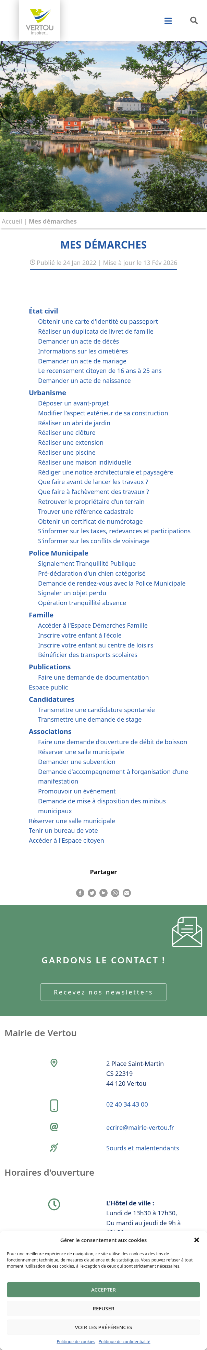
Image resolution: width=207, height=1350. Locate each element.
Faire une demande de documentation (93, 677)
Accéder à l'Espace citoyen (66, 840)
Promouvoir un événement (76, 791)
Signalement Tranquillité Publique (87, 563)
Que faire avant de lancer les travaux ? (93, 482)
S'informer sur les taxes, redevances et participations (114, 531)
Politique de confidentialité (124, 1342)
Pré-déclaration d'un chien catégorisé (92, 573)
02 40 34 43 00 (127, 1104)
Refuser (103, 1308)
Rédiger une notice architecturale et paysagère (105, 472)
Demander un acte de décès (78, 341)
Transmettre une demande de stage (90, 719)
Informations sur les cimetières (83, 351)
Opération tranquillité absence (82, 603)
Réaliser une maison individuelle (85, 462)
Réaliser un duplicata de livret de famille (96, 331)
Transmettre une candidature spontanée (96, 710)
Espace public (48, 687)
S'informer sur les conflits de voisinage (94, 541)
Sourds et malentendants (142, 1148)
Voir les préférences (103, 1327)
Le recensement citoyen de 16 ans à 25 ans (100, 370)
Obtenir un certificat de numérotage (90, 521)
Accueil (12, 221)
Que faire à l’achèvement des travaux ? (93, 491)
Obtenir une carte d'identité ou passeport (98, 321)
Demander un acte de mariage (82, 361)
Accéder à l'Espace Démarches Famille (93, 625)
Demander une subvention (76, 762)
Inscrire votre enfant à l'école (80, 635)
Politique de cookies (76, 1342)
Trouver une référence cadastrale (86, 511)
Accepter (103, 1289)
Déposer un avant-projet (73, 403)
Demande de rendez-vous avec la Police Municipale (111, 583)
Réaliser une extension (70, 442)
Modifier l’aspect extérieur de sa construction (103, 413)
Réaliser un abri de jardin (74, 423)
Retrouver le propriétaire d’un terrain (91, 501)
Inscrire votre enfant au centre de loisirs (95, 645)
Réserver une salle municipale (81, 752)
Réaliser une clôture (67, 432)
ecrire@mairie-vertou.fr (140, 1127)
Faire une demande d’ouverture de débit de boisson (112, 742)
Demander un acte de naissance (84, 380)
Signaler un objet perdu (72, 593)
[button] (196, 1240)
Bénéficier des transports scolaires (87, 655)
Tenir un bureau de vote (63, 830)
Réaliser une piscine (67, 452)
